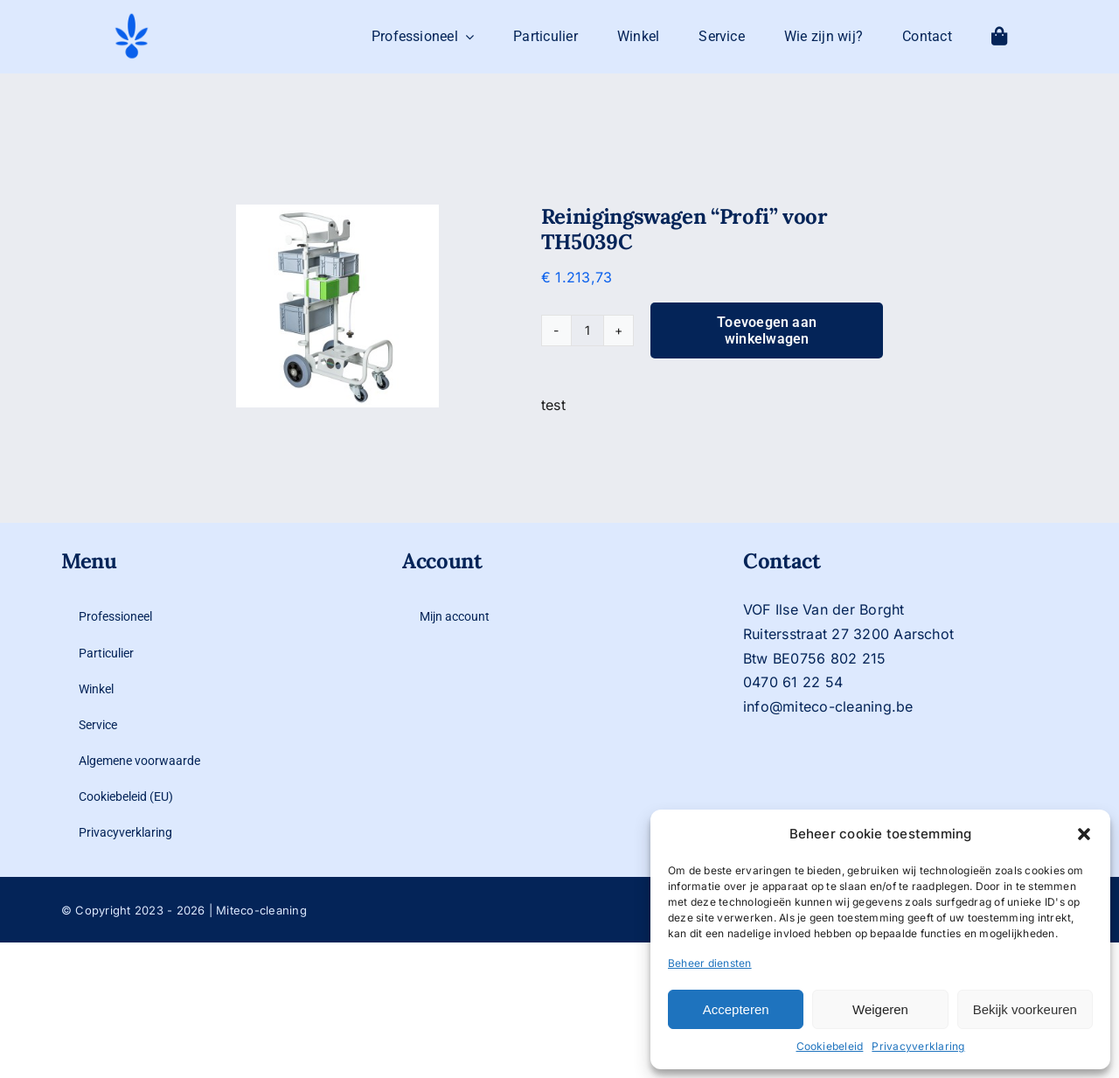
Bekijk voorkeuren (1025, 1009)
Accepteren (736, 1009)
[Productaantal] (587, 330)
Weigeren (880, 1009)
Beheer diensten (710, 963)
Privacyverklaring (918, 1046)
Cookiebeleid (830, 1046)
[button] (1084, 834)
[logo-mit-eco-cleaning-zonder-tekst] (131, 18)
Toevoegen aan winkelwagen (767, 330)
